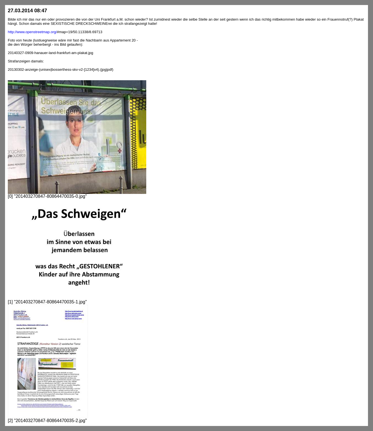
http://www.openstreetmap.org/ (32, 32)
